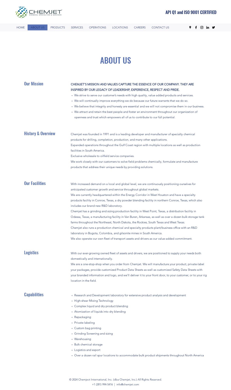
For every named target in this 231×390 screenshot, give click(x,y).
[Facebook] (196, 27)
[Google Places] (190, 27)
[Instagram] (202, 27)
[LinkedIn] (208, 27)
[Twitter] (213, 27)
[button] (97, 27)
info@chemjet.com (127, 384)
